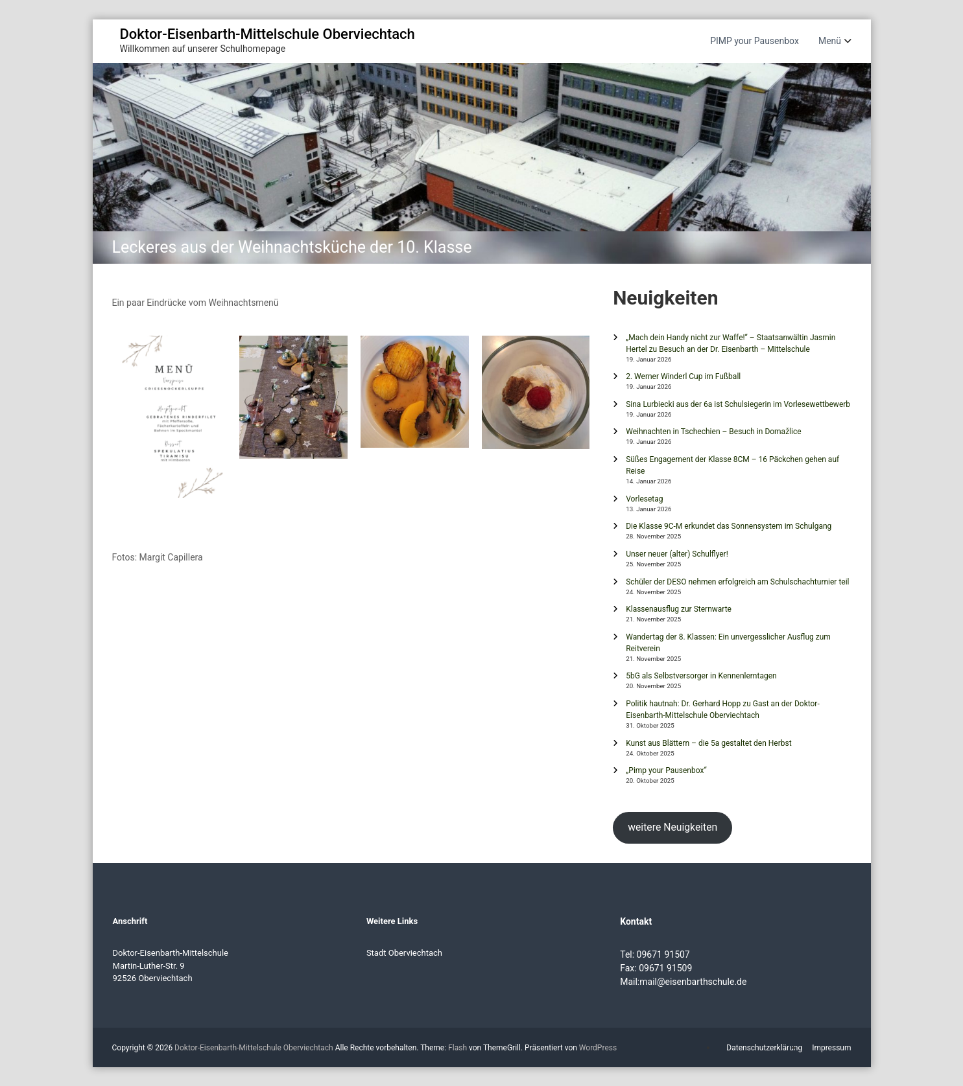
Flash (457, 1047)
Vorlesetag (644, 498)
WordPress (598, 1047)
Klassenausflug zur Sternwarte (678, 609)
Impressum (831, 1047)
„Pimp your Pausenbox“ (666, 770)
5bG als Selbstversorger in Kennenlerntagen (701, 675)
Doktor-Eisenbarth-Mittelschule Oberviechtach (267, 34)
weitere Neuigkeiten (672, 827)
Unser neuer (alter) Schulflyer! (677, 554)
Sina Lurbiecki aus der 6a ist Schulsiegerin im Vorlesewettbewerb (738, 404)
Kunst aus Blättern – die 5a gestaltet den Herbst (708, 743)
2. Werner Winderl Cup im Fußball (683, 376)
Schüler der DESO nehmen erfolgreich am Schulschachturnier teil (737, 581)
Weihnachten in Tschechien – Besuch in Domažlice (713, 431)
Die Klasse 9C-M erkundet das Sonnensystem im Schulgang (728, 526)
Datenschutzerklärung (764, 1047)
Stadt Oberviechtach (404, 953)
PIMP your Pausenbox (754, 41)
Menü (829, 41)
